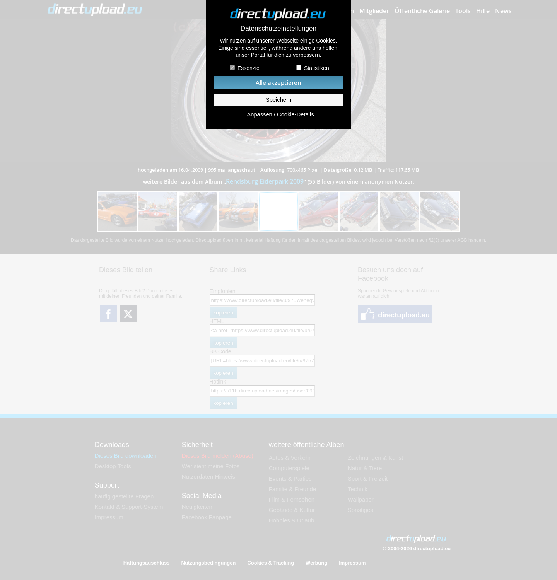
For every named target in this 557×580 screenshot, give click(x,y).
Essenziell (249, 68)
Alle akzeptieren (278, 82)
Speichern (278, 100)
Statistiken (316, 68)
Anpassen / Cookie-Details (280, 114)
